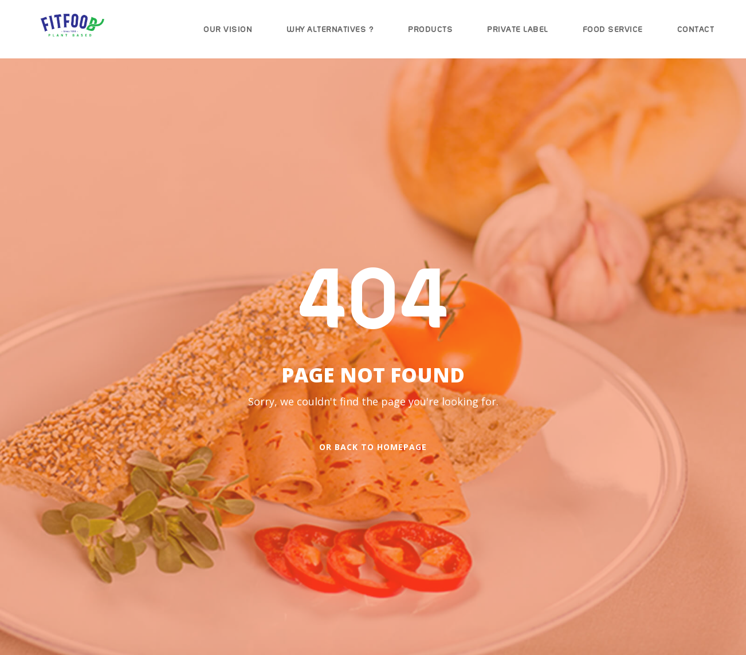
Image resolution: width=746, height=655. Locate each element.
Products (430, 29)
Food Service (613, 29)
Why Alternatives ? (330, 29)
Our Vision (227, 29)
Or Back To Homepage (373, 447)
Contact (695, 29)
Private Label (517, 29)
